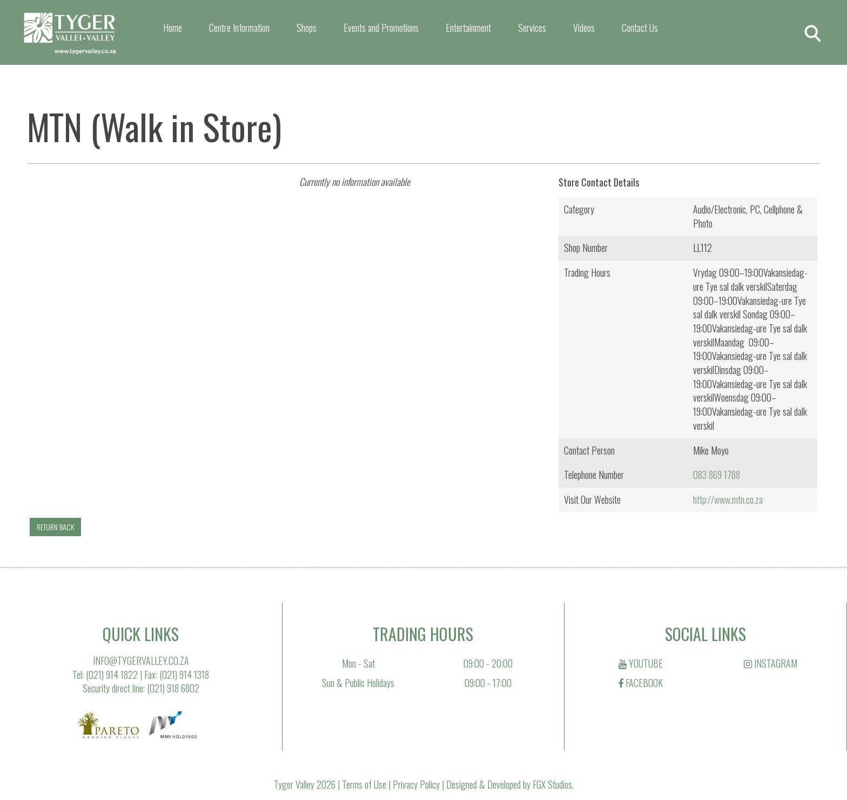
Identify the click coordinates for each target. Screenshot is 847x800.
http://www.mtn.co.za (728, 499)
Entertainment (468, 28)
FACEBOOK (640, 683)
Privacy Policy (416, 784)
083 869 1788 (716, 475)
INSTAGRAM (770, 663)
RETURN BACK (55, 526)
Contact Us (640, 28)
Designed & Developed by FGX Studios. (510, 784)
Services (532, 28)
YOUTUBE (641, 663)
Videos (584, 28)
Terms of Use (364, 784)
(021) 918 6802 (173, 688)
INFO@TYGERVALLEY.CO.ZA (141, 661)
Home (172, 28)
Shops (307, 28)
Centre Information (239, 28)
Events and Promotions (381, 28)
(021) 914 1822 (112, 675)
